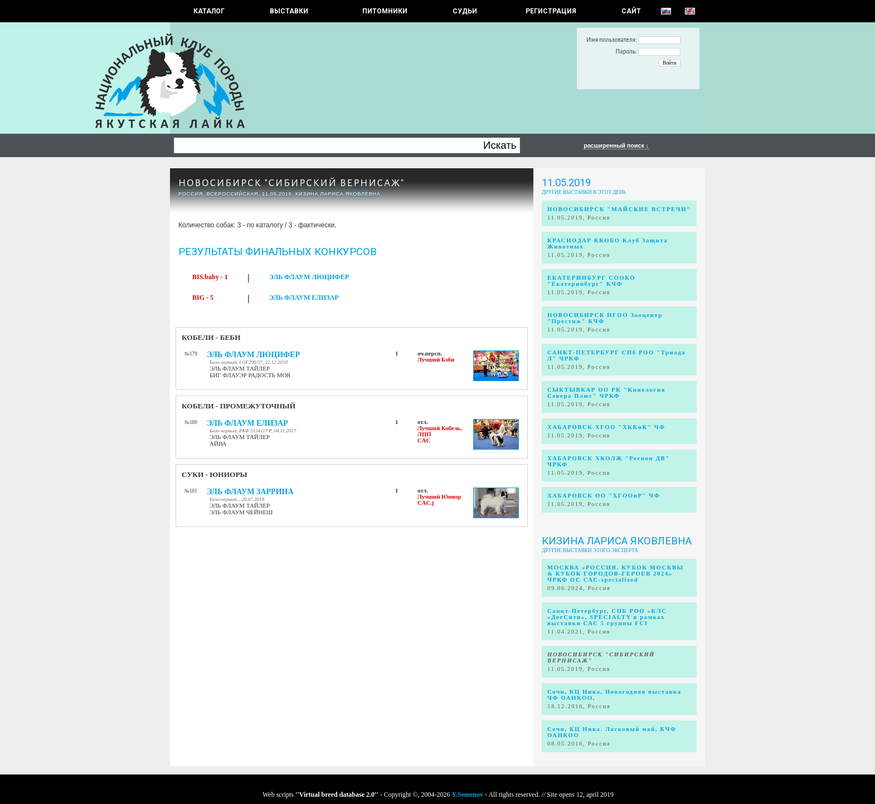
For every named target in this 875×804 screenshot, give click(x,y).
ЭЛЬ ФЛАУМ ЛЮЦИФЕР (309, 277)
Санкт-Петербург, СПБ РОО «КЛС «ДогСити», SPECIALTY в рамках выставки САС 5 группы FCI (607, 617)
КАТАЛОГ (209, 11)
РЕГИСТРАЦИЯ (551, 11)
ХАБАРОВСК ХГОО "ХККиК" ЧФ (606, 427)
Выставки (289, 11)
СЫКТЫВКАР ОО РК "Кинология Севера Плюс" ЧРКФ (606, 393)
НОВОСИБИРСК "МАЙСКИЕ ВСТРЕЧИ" (619, 209)
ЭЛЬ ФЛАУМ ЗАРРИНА (250, 492)
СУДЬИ (465, 11)
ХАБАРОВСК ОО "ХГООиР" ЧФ (603, 496)
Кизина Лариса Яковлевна (617, 541)
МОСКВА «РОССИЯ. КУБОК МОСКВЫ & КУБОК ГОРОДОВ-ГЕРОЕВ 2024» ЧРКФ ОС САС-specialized (615, 573)
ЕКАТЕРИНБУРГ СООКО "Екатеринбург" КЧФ (591, 281)
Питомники (384, 11)
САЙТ (631, 11)
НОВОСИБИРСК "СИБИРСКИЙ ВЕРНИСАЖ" (291, 183)
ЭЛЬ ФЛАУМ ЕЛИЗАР (304, 297)
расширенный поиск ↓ (616, 145)
